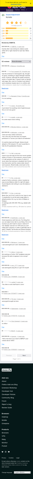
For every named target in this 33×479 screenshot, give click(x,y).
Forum (4, 401)
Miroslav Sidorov (16, 127)
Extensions (9, 10)
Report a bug (6, 404)
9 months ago (26, 71)
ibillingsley (14, 132)
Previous (9, 355)
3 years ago (21, 276)
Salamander (14, 308)
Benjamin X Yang (16, 96)
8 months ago (21, 66)
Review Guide (7, 408)
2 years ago (21, 242)
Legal (17, 458)
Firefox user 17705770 (10, 315)
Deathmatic (14, 218)
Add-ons (5, 378)
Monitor (5, 443)
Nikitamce (14, 242)
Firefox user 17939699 (10, 276)
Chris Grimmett (15, 321)
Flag (3, 56)
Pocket (4, 446)
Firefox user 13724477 (10, 293)
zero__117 (14, 265)
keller (10, 17)
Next (24, 355)
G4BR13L (14, 46)
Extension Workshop (9, 388)
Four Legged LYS (16, 71)
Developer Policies (8, 394)
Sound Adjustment (13, 15)
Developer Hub (7, 391)
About (4, 381)
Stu (12, 178)
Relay (4, 439)
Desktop (5, 417)
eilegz (13, 252)
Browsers (5, 433)
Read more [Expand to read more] (5, 88)
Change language (7, 472)
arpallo (13, 117)
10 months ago (20, 106)
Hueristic (14, 336)
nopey (13, 106)
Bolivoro (13, 66)
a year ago (19, 117)
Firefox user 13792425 (10, 349)
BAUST (13, 331)
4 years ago (20, 46)
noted (18, 461)
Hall (12, 153)
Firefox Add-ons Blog (10, 384)
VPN (3, 436)
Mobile (4, 420)
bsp (12, 193)
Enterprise (5, 423)
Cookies (11, 458)
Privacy (4, 458)
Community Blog (8, 398)
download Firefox (16, 4)
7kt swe (13, 299)
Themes (17, 10)
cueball (13, 282)
